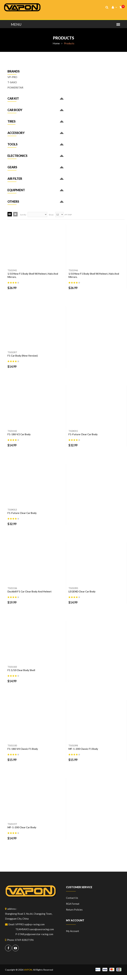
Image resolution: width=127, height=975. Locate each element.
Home (56, 43)
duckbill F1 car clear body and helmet (29, 591)
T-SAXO (12, 82)
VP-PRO (12, 77)
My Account (72, 931)
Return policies (74, 909)
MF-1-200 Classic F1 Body (83, 748)
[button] (13, 99)
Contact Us (72, 897)
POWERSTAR (15, 87)
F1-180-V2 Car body (19, 434)
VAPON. (28, 969)
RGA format (72, 903)
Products (63, 37)
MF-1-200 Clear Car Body (21, 827)
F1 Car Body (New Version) (22, 355)
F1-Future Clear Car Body (83, 434)
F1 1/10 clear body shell (21, 670)
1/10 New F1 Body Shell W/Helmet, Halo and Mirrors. (32, 275)
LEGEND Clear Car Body (81, 591)
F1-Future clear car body (22, 512)
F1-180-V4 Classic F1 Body (22, 748)
